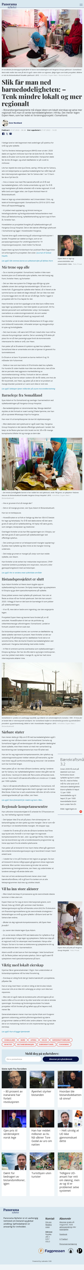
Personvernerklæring (68, 1244)
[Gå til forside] (9, 4)
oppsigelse (63, 1229)
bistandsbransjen (25, 1044)
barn (23, 1040)
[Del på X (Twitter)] (7, 134)
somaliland (9, 1040)
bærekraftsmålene (61, 1040)
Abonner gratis (65, 1222)
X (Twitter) (63, 1239)
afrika (33, 1040)
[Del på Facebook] (3, 134)
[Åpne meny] (81, 4)
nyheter (8, 1044)
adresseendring (65, 1227)
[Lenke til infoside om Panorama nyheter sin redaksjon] (48, 1227)
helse (44, 1040)
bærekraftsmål (46, 1044)
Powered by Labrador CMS (42, 1261)
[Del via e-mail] (10, 134)
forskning (64, 1044)
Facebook (63, 1234)
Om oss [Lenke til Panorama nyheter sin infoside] (48, 1222)
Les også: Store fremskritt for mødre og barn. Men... (22, 800)
